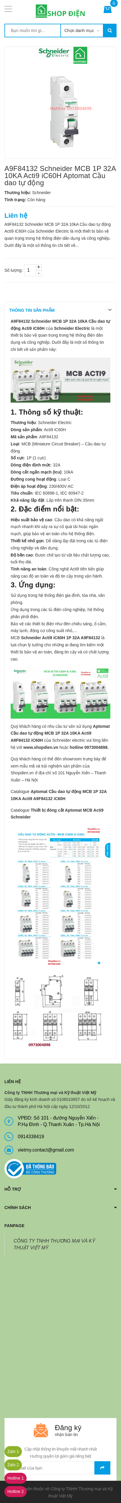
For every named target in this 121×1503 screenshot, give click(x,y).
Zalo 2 (13, 1464)
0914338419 (31, 1136)
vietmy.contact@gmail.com (46, 1149)
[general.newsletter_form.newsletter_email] (60, 1468)
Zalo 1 (13, 1451)
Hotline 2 (15, 1491)
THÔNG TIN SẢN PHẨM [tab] (31, 310)
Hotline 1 (15, 1478)
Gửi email (102, 1468)
